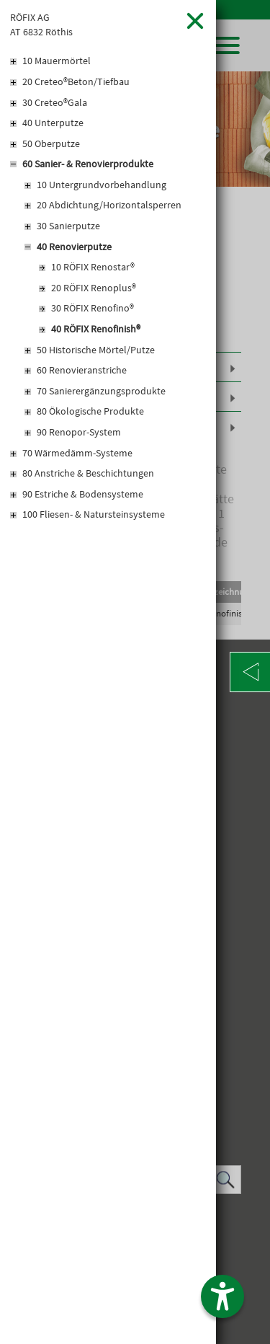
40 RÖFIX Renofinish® (95, 328)
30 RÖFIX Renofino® (92, 307)
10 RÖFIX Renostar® (93, 266)
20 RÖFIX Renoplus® (93, 287)
